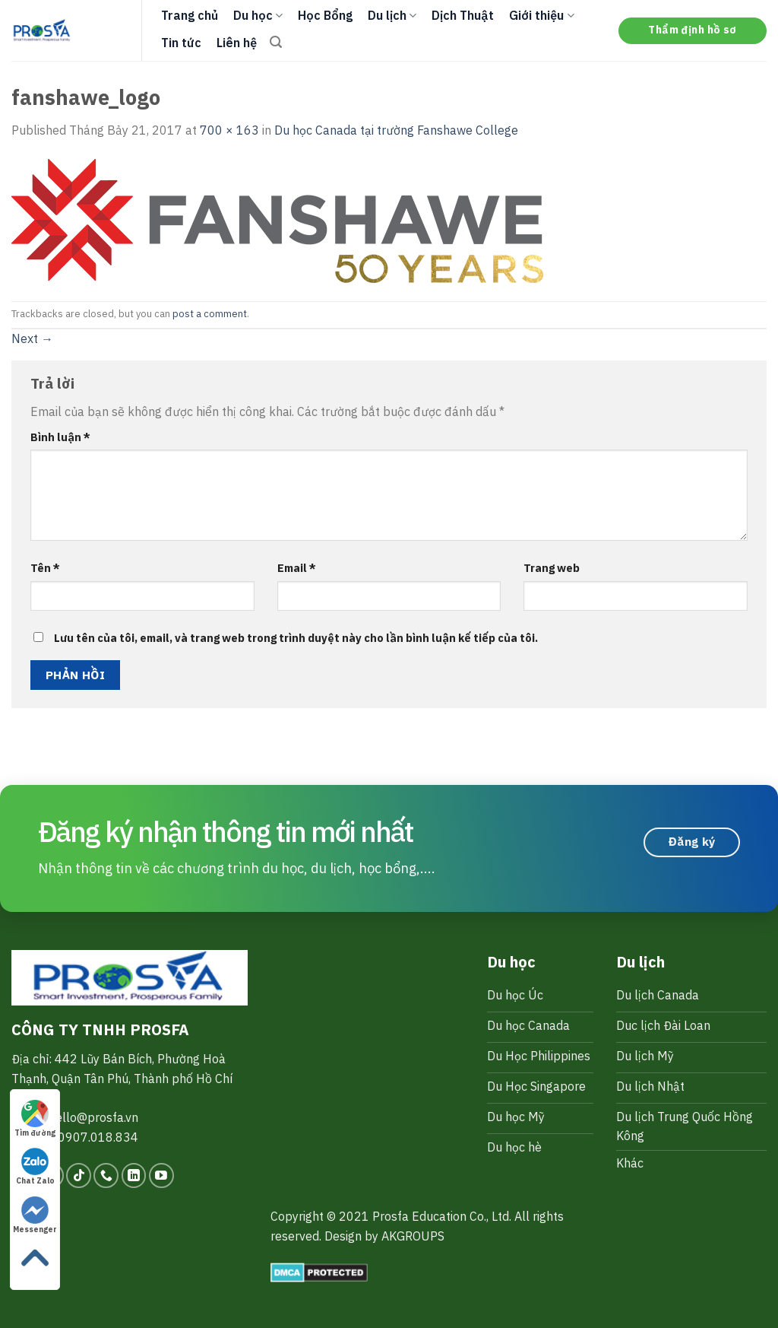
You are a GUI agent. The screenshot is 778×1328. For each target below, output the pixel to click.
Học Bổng (325, 15)
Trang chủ (189, 15)
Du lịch (392, 15)
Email (296, 568)
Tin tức (181, 42)
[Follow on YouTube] (161, 1175)
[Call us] (106, 1175)
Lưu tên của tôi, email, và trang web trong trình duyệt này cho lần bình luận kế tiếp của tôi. (296, 638)
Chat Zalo (35, 1167)
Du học (258, 15)
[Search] (276, 42)
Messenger (35, 1215)
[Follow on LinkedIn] (134, 1175)
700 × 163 (229, 130)
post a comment (209, 313)
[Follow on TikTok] (78, 1175)
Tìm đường (34, 1119)
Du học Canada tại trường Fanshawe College (396, 130)
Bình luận (60, 437)
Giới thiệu (541, 15)
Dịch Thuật (463, 15)
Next (32, 338)
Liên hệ (237, 42)
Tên (45, 568)
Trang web (551, 568)
